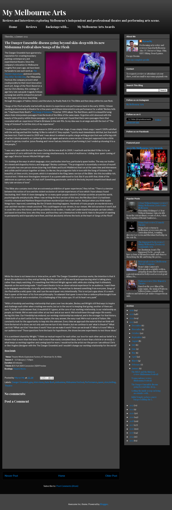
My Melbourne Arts (34, 12)
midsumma (60, 382)
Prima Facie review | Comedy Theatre (151, 223)
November (137, 329)
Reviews (31, 27)
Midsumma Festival (75, 382)
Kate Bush (49, 382)
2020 (132, 413)
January (135, 368)
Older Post (111, 475)
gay (31, 382)
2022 (132, 405)
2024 (132, 318)
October (136, 333)
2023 (132, 322)
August (135, 341)
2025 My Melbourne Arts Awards (144, 148)
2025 (132, 314)
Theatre (8, 385)
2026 (132, 310)
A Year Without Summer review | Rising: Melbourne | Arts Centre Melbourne (152, 205)
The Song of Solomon (42, 112)
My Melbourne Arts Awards (96, 27)
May (134, 352)
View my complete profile (137, 59)
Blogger (104, 504)
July (134, 345)
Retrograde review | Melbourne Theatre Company (152, 262)
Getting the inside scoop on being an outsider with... (146, 392)
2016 (132, 429)
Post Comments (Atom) (67, 486)
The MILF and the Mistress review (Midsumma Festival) (144, 373)
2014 (132, 436)
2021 (132, 409)
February (136, 364)
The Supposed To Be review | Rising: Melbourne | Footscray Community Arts (151, 244)
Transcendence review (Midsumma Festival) (141, 379)
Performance (91, 382)
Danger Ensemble (20, 382)
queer (100, 382)
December (137, 325)
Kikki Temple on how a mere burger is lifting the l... (144, 398)
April (134, 356)
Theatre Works (19, 369)
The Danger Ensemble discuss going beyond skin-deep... (144, 385)
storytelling (110, 382)
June (134, 349)
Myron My (147, 41)
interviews (39, 382)
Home (13, 27)
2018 (132, 421)
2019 (132, 417)
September (137, 337)
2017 (132, 425)
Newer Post (11, 475)
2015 (132, 432)
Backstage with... (57, 27)
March (135, 360)
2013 (132, 440)
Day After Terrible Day (15, 76)
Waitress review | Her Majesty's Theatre (152, 282)
